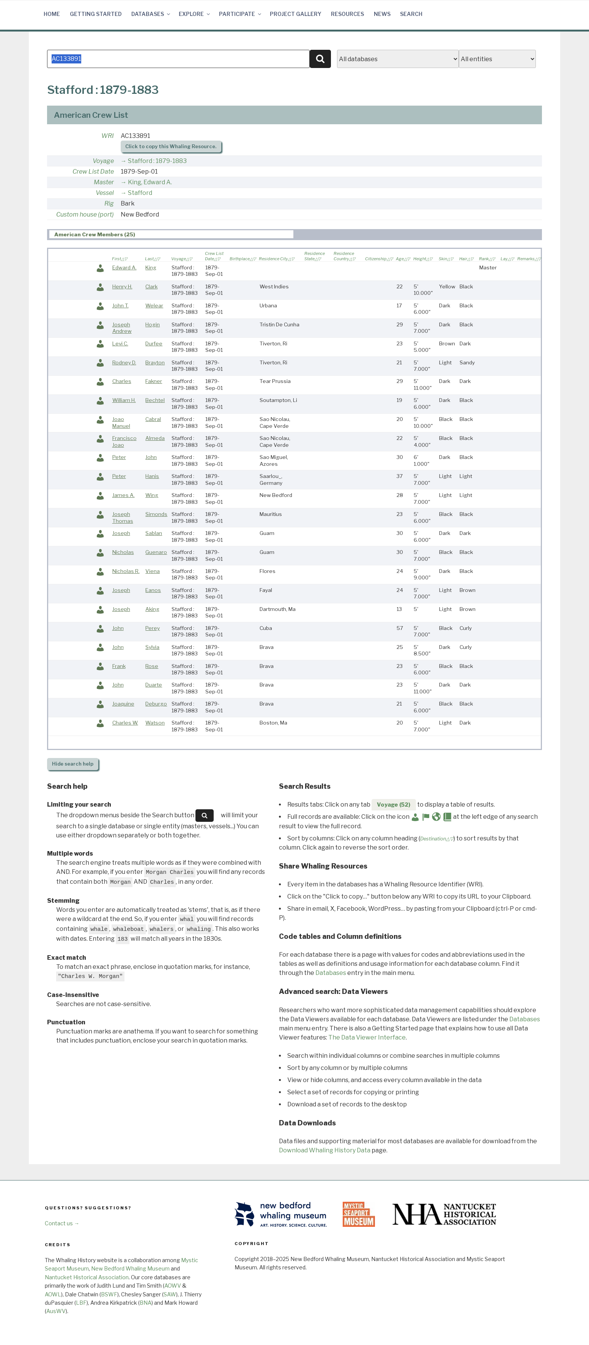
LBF (81, 1302)
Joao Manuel (121, 422)
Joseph (121, 533)
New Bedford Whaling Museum (130, 1268)
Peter (119, 457)
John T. (120, 305)
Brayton (155, 362)
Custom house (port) (85, 214)
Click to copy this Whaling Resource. (170, 146)
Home (52, 14)
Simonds (156, 514)
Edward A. (124, 267)
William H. (124, 400)
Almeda (155, 438)
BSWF (109, 1294)
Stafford (140, 192)
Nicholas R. (126, 571)
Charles (121, 381)
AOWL (53, 1294)
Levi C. (120, 343)
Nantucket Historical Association (87, 1277)
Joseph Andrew (122, 327)
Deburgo (156, 704)
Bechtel (155, 400)
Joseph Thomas (122, 517)
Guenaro (156, 552)
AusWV (56, 1311)
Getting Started (96, 14)
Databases (151, 14)
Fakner (153, 381)
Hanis (152, 476)
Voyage (103, 161)
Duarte (153, 685)
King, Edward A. (150, 182)
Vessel (105, 192)
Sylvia (152, 647)
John (151, 457)
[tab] (171, 234)
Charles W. (125, 723)
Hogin (152, 324)
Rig (109, 203)
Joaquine (123, 704)
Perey (152, 628)
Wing (151, 495)
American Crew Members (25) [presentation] (94, 234)
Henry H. (122, 286)
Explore (195, 14)
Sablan (153, 533)
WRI (107, 135)
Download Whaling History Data (324, 1150)
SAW (170, 1294)
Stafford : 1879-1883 (157, 161)
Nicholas (123, 552)
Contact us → (62, 1223)
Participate (240, 14)
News (382, 14)
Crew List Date (93, 171)
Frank (119, 666)
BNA (145, 1302)
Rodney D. (124, 362)
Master (104, 182)
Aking (152, 609)
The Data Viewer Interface (367, 1037)
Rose (151, 666)
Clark (151, 286)
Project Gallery (295, 14)
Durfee (153, 343)
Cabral (153, 419)
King (150, 267)
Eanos (153, 590)
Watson (155, 723)
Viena (152, 571)
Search (411, 14)
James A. (123, 495)
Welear (154, 305)
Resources (347, 14)
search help (72, 764)
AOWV (172, 1285)
